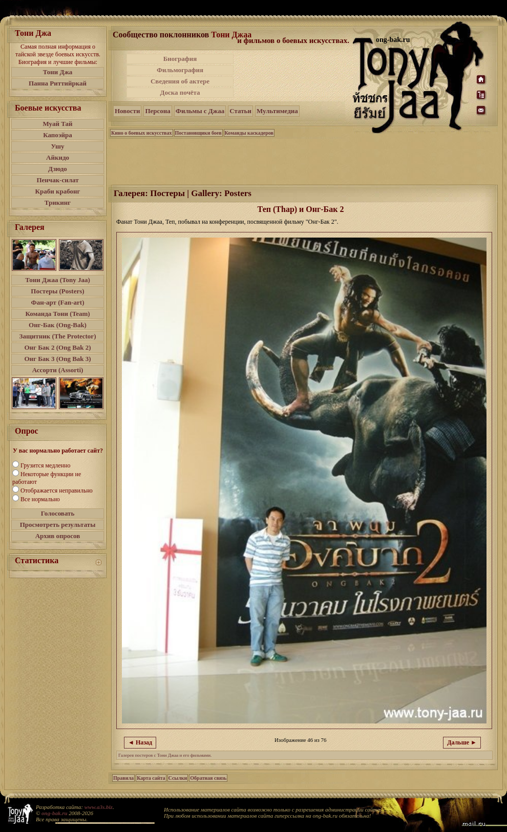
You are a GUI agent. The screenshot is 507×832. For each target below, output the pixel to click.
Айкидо (57, 157)
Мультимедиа (277, 111)
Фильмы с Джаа (200, 111)
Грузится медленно (45, 465)
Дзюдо (57, 169)
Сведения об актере (180, 81)
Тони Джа (58, 72)
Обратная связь (208, 778)
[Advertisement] (304, 160)
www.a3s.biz (98, 807)
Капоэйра (57, 135)
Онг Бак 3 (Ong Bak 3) (57, 358)
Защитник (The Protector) (57, 336)
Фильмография (180, 70)
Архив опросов (57, 536)
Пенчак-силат (57, 180)
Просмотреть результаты (58, 524)
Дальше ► (462, 742)
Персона (157, 111)
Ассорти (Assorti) (57, 370)
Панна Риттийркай (58, 83)
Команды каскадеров (249, 133)
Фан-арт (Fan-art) (57, 302)
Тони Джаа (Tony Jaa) (57, 280)
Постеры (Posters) (57, 291)
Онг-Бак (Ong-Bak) (58, 325)
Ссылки (177, 778)
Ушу (58, 146)
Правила (123, 778)
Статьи (240, 111)
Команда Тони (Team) (57, 313)
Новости (127, 111)
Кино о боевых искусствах (141, 133)
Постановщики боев (198, 133)
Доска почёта (180, 92)
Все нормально (40, 499)
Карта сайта (151, 778)
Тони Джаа (231, 34)
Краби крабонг (57, 191)
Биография (180, 58)
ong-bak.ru (54, 813)
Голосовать (58, 513)
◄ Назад (140, 742)
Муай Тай (57, 123)
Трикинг (58, 202)
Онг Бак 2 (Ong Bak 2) (57, 347)
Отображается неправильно (56, 490)
